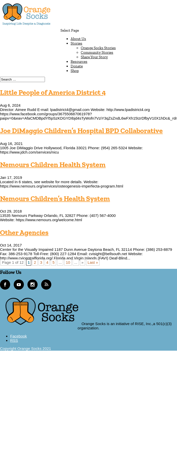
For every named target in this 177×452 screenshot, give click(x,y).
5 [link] (53, 262)
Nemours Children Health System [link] (53, 164)
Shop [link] (75, 70)
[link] (26, 26)
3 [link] (41, 262)
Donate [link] (77, 66)
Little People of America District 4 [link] (53, 92)
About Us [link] (78, 38)
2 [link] (35, 262)
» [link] (83, 262)
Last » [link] (93, 262)
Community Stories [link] (97, 52)
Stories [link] (76, 43)
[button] (118, 50)
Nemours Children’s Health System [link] (55, 198)
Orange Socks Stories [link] (98, 48)
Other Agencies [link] (24, 232)
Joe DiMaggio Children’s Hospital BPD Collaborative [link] (81, 130)
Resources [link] (79, 61)
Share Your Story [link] (94, 57)
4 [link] (47, 262)
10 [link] (68, 262)
